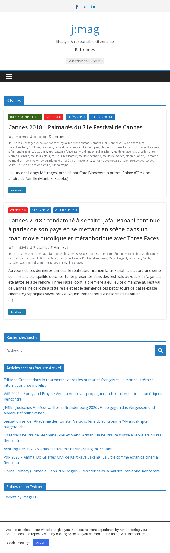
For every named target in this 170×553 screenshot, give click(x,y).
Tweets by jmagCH (20, 497)
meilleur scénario (90, 156)
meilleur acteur (40, 156)
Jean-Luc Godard (36, 152)
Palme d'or (15, 161)
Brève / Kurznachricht (25, 117)
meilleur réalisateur (64, 156)
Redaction (40, 137)
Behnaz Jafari (45, 254)
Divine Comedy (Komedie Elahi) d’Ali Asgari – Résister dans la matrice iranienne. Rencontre (82, 471)
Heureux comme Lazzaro (117, 147)
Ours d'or (134, 258)
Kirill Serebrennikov (94, 258)
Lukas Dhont (104, 152)
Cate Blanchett (17, 147)
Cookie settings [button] (18, 543)
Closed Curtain (96, 254)
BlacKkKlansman (78, 143)
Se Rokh (123, 161)
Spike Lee (14, 165)
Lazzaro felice (64, 152)
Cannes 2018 (53, 117)
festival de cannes (66, 147)
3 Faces (17, 143)
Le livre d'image (84, 152)
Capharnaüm (135, 143)
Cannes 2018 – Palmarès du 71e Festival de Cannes (75, 127)
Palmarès (152, 156)
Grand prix (92, 147)
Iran (61, 258)
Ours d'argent (118, 258)
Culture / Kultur (102, 117)
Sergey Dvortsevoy (142, 161)
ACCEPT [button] (41, 542)
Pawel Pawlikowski (36, 161)
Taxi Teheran (34, 263)
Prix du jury (84, 161)
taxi (22, 263)
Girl (81, 147)
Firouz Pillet (41, 247)
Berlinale (61, 254)
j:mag (85, 28)
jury (51, 152)
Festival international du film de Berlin (33, 258)
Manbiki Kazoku (124, 152)
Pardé (146, 258)
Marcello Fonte (145, 152)
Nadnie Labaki (135, 156)
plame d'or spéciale (62, 161)
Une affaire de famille (36, 165)
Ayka (64, 143)
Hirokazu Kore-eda (147, 147)
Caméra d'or (99, 143)
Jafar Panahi (16, 152)
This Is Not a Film (55, 263)
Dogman (47, 147)
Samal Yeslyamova (105, 161)
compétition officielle (121, 254)
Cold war (34, 147)
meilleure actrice (113, 156)
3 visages (29, 143)
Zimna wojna (60, 165)
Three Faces (75, 263)
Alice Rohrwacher (47, 143)
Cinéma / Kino (76, 117)
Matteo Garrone (18, 156)
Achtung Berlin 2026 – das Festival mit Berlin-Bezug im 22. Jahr (58, 448)
